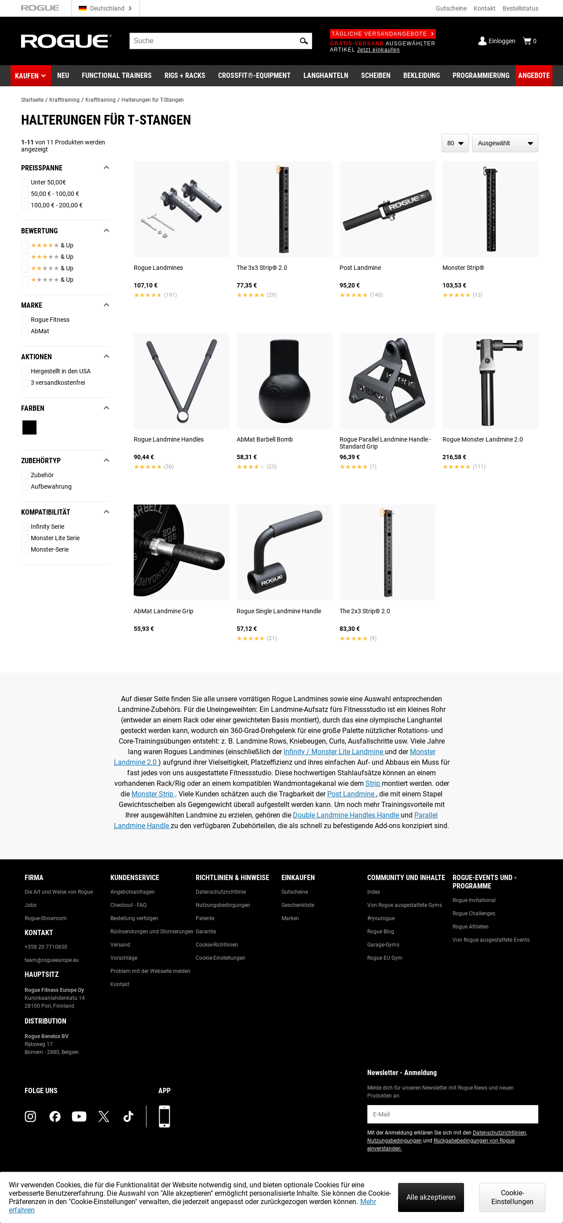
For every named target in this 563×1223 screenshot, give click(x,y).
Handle (389, 815)
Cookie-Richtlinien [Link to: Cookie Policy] (217, 945)
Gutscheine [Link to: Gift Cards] (295, 892)
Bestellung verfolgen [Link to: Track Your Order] (134, 918)
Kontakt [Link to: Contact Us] (119, 984)
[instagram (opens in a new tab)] (30, 1116)
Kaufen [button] (27, 76)
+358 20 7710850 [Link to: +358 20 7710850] (46, 947)
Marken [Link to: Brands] (290, 918)
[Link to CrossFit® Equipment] (254, 75)
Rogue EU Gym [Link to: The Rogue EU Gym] (384, 958)
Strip (374, 783)
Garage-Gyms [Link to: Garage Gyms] (383, 945)
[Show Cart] (530, 41)
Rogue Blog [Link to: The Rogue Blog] (380, 931)
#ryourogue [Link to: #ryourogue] (381, 918)
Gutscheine (451, 8)
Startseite (32, 100)
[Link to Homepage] (66, 41)
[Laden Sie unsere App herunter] (164, 1116)
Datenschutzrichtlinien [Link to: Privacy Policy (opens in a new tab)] (499, 1133)
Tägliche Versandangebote (383, 34)
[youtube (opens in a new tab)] (79, 1116)
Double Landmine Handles (335, 815)
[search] (220, 41)
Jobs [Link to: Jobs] (31, 905)
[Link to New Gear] (63, 75)
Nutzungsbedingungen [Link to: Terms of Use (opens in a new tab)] (394, 1141)
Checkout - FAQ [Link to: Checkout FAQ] (128, 905)
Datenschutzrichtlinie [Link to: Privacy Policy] (221, 892)
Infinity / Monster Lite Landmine (334, 752)
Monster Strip (153, 794)
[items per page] (455, 143)
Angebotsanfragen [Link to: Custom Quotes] (132, 892)
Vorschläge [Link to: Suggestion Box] (123, 958)
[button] (304, 41)
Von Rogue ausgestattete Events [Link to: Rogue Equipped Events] (491, 940)
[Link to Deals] (533, 75)
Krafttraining (64, 100)
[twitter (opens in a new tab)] (104, 1116)
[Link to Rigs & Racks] (185, 75)
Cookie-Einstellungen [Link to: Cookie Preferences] (220, 958)
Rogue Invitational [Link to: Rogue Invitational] (474, 900)
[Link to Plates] (375, 75)
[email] (452, 1114)
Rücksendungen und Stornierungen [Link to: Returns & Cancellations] (152, 931)
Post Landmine (351, 794)
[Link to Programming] (481, 75)
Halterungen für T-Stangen (152, 100)
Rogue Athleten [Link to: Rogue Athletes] (471, 927)
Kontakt (485, 8)
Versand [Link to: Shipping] (120, 945)
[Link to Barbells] (326, 75)
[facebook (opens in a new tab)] (55, 1116)
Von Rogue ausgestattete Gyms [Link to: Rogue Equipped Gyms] (404, 905)
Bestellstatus (520, 8)
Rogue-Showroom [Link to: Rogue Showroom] (46, 918)
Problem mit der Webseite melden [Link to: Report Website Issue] (150, 971)
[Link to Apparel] (421, 75)
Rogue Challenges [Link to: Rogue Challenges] (474, 913)
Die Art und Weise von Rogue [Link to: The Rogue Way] (59, 892)
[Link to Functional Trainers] (116, 75)
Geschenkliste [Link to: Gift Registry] (298, 905)
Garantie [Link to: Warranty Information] (206, 931)
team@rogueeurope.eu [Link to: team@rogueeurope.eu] (52, 960)
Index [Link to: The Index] (373, 892)
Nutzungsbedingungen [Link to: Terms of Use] (223, 905)
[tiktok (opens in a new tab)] (128, 1116)
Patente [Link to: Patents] (205, 918)
